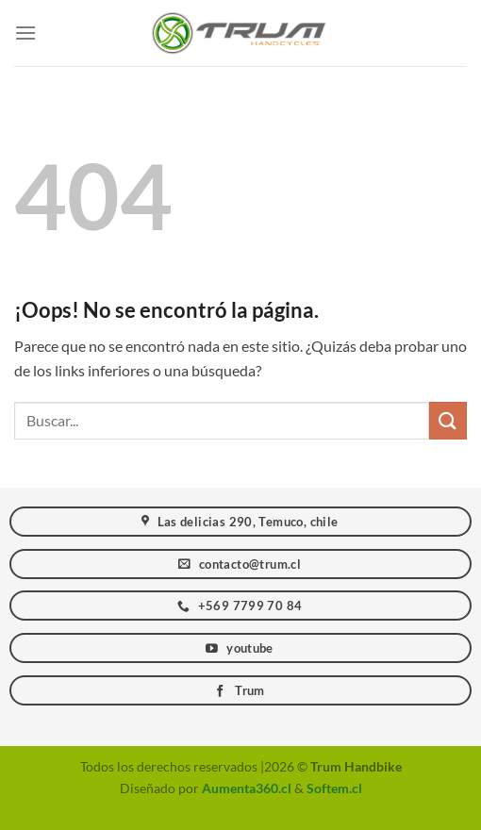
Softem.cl (334, 788)
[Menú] (25, 32)
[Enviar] (448, 420)
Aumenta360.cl (246, 788)
